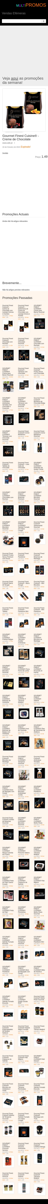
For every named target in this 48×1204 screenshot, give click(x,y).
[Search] (43, 21)
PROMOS (36, 5)
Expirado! (26, 147)
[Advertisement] (24, 51)
